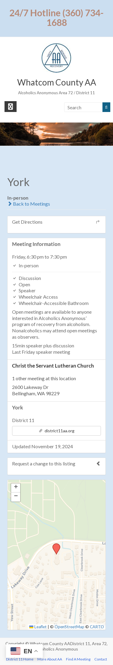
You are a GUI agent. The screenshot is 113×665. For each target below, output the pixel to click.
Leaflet (38, 626)
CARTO (97, 626)
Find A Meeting (78, 659)
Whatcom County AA (56, 82)
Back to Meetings (28, 204)
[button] (54, 545)
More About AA (49, 659)
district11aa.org (56, 430)
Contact (100, 659)
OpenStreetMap (69, 626)
